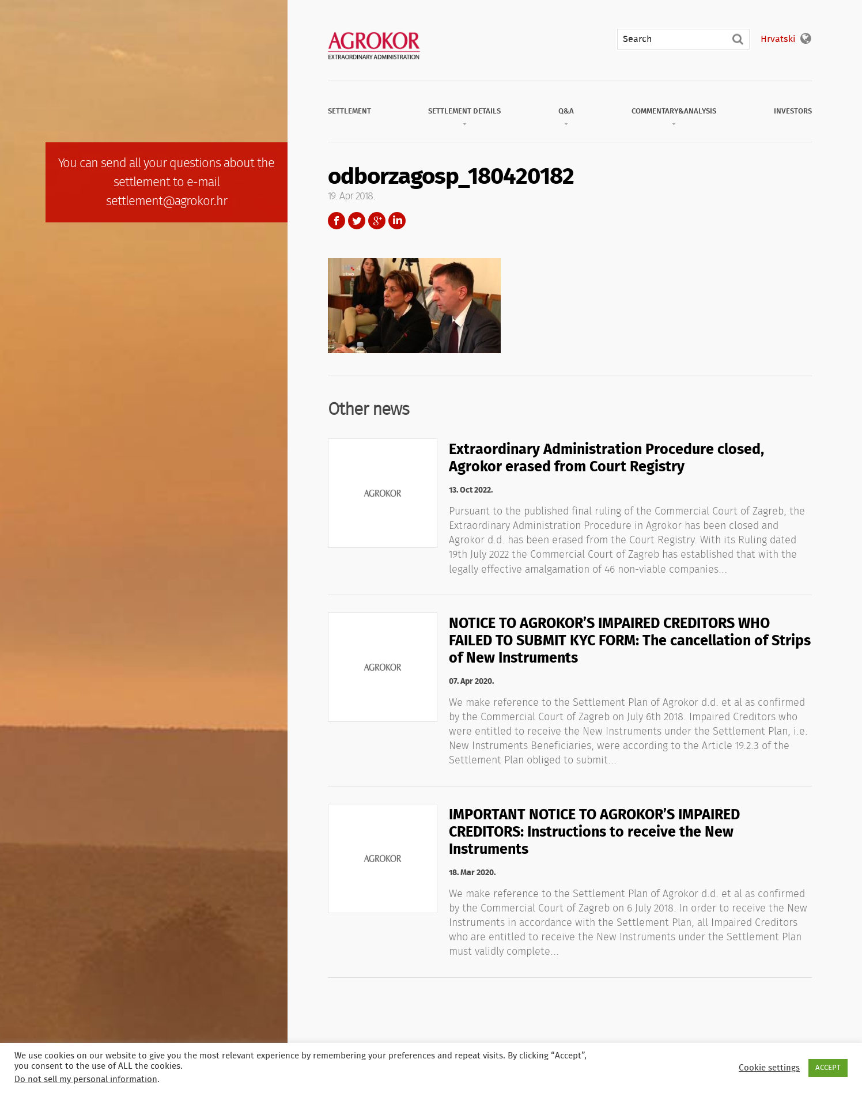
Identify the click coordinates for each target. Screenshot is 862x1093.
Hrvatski (778, 39)
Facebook (336, 220)
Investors (793, 111)
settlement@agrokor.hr (166, 201)
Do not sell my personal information (85, 1079)
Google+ (376, 220)
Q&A (566, 111)
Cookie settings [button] (769, 1068)
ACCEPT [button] (828, 1068)
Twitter (356, 220)
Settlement (349, 111)
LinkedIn (397, 220)
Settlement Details (464, 111)
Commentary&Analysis (674, 111)
